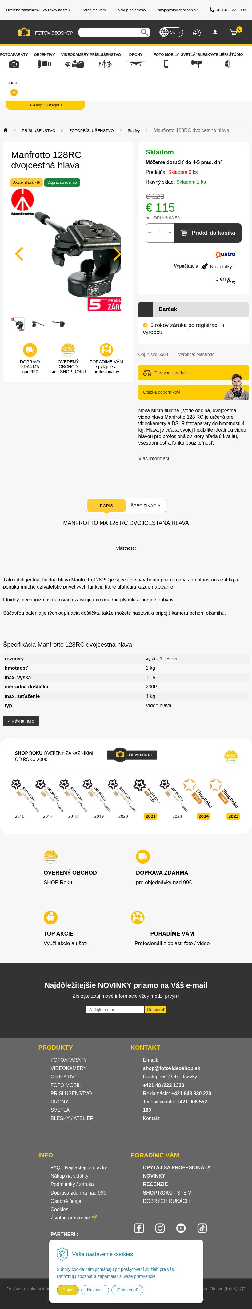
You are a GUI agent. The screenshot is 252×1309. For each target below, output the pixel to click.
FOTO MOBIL (66, 1085)
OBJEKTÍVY (64, 1076)
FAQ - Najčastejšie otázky (79, 1167)
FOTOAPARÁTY (69, 1060)
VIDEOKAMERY (69, 1068)
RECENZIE (155, 1184)
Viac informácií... (156, 458)
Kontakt (151, 1118)
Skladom (160, 152)
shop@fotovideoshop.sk (171, 1068)
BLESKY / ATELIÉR (72, 1118)
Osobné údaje (66, 1201)
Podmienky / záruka (72, 1184)
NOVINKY (154, 1176)
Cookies (60, 1209)
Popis (106, 505)
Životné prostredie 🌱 (74, 1217)
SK (172, 32)
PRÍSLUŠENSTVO (71, 1093)
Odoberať (156, 1009)
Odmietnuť (127, 1289)
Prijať (68, 1289)
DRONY (60, 1101)
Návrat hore (21, 721)
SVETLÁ (61, 1110)
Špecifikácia (145, 505)
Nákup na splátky (70, 1176)
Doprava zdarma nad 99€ (78, 1192)
